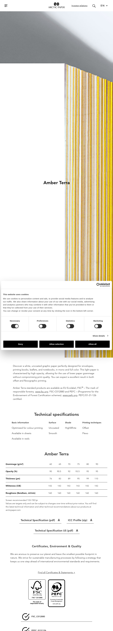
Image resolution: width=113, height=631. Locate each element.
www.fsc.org (41, 391)
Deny (20, 344)
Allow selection (56, 344)
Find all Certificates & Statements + (56, 572)
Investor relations (79, 5)
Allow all (92, 344)
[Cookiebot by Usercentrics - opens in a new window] (98, 285)
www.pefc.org (70, 395)
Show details (99, 336)
